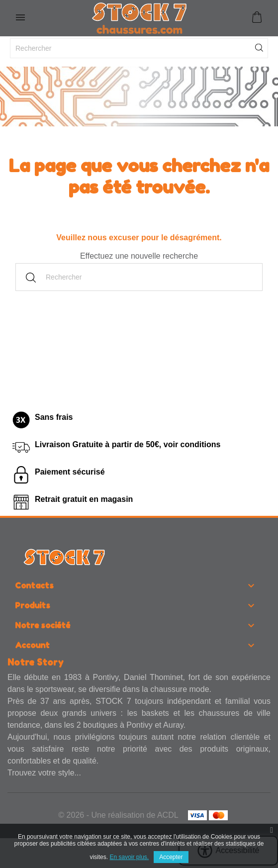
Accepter (171, 857)
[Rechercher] (139, 48)
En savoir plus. (129, 857)
